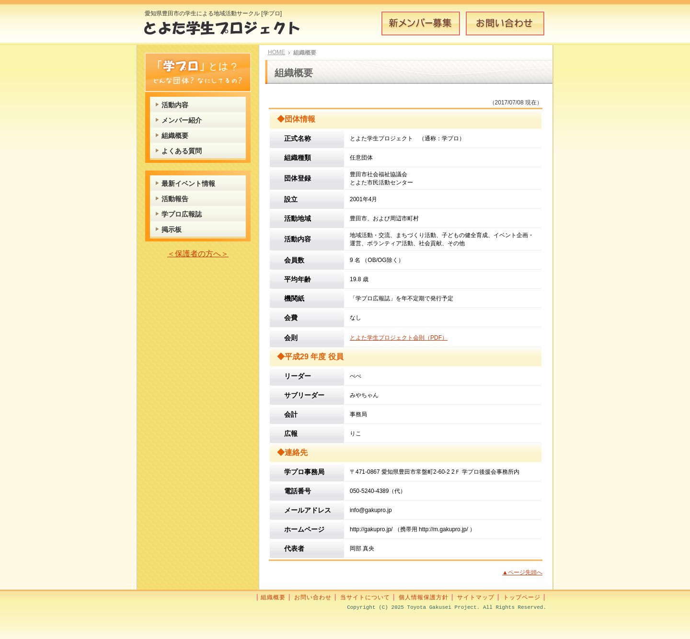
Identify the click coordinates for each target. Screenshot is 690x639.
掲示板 (171, 229)
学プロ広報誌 (181, 214)
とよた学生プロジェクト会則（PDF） (399, 337)
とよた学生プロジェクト (229, 31)
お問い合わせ (505, 23)
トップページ (521, 597)
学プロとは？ (198, 72)
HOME (276, 52)
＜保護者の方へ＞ (198, 254)
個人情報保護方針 (423, 597)
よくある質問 (181, 151)
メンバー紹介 (181, 120)
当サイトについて (365, 597)
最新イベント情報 (188, 183)
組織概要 (174, 135)
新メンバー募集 (420, 23)
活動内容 (174, 105)
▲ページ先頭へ (522, 572)
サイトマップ (475, 597)
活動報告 (174, 199)
